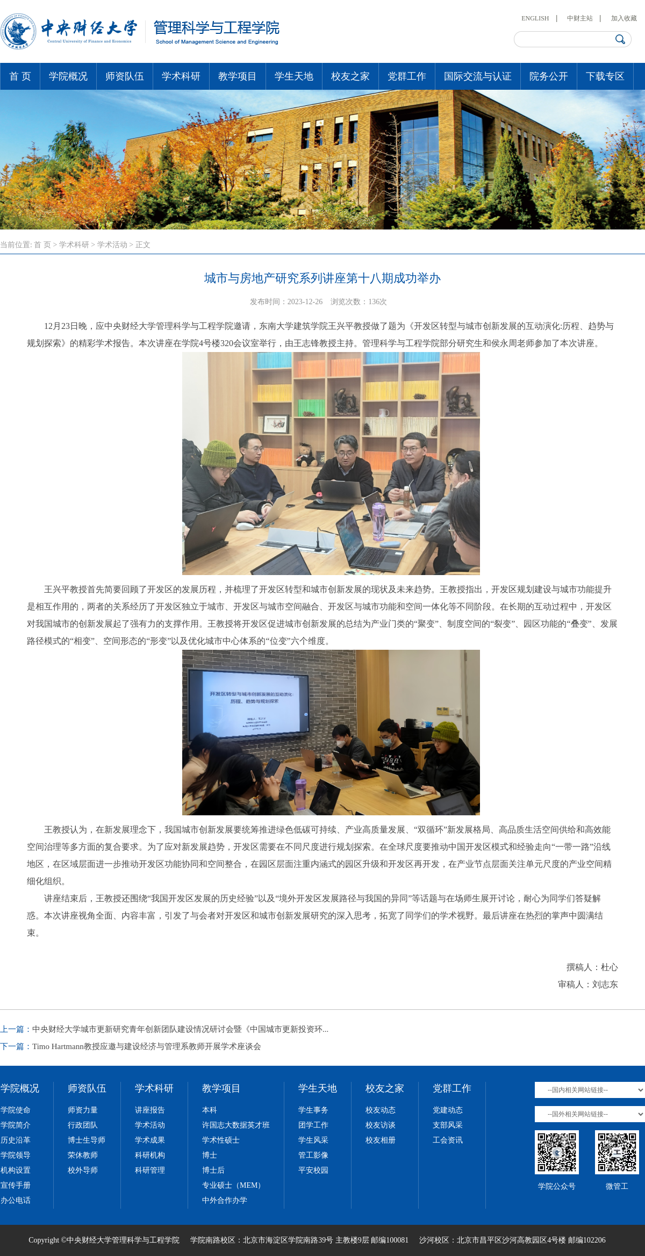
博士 (209, 1155)
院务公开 (548, 76)
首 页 (20, 76)
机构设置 (16, 1170)
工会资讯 (448, 1140)
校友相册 (381, 1140)
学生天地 (294, 76)
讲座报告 (150, 1110)
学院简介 (16, 1125)
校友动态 (381, 1110)
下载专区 (605, 76)
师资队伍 (124, 76)
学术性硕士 (221, 1140)
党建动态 (448, 1110)
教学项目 (237, 76)
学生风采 (313, 1140)
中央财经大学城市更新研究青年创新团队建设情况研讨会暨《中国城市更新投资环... (180, 1029)
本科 (209, 1110)
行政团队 (83, 1125)
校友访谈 (381, 1125)
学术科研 (181, 76)
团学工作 (313, 1125)
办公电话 (16, 1200)
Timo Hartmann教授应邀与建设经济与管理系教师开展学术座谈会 (146, 1046)
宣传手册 (16, 1185)
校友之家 (350, 76)
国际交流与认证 (478, 76)
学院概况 (68, 76)
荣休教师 (83, 1155)
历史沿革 (16, 1140)
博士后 (213, 1170)
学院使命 (16, 1110)
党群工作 (407, 76)
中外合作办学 (224, 1200)
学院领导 (16, 1155)
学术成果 (150, 1140)
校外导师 (83, 1170)
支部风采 (448, 1125)
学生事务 (313, 1110)
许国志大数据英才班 (236, 1125)
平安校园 (313, 1170)
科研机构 (150, 1155)
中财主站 (580, 18)
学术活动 (112, 245)
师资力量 (83, 1110)
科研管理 (150, 1170)
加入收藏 (624, 18)
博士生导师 (86, 1140)
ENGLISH (535, 18)
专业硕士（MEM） (233, 1185)
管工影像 (313, 1155)
